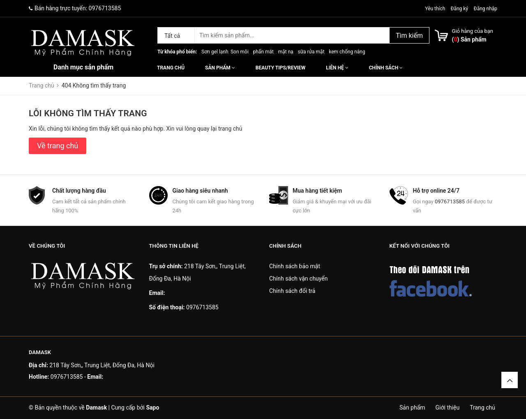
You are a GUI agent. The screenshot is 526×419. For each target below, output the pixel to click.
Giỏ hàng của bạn (472, 31)
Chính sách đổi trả (292, 291)
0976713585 (105, 8)
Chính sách (386, 68)
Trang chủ (171, 68)
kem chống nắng (347, 52)
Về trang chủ (57, 145)
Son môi (240, 52)
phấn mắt (263, 52)
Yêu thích (435, 9)
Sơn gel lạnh (214, 52)
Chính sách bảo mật (294, 266)
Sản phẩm (220, 68)
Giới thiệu (448, 407)
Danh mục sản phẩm (83, 67)
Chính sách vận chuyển (298, 278)
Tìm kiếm (409, 35)
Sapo (152, 407)
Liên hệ (337, 68)
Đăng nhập (485, 9)
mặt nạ (285, 52)
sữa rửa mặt (311, 52)
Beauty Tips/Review (280, 68)
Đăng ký (459, 9)
